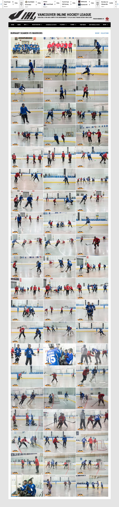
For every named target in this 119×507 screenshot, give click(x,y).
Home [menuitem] (12, 24)
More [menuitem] (106, 25)
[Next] (117, 4)
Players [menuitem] (63, 25)
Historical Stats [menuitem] (95, 24)
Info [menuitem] (26, 25)
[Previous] (1, 4)
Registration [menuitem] (37, 25)
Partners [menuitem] (83, 24)
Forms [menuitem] (73, 25)
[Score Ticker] (59, 4)
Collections (105, 33)
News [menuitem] (19, 24)
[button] (27, 48)
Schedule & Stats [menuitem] (51, 24)
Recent (97, 33)
